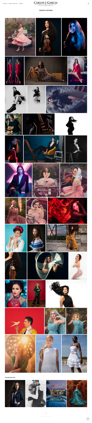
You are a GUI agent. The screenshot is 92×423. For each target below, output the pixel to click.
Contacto (21, 3)
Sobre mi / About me (13, 3)
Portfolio (5, 3)
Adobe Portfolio (48, 416)
